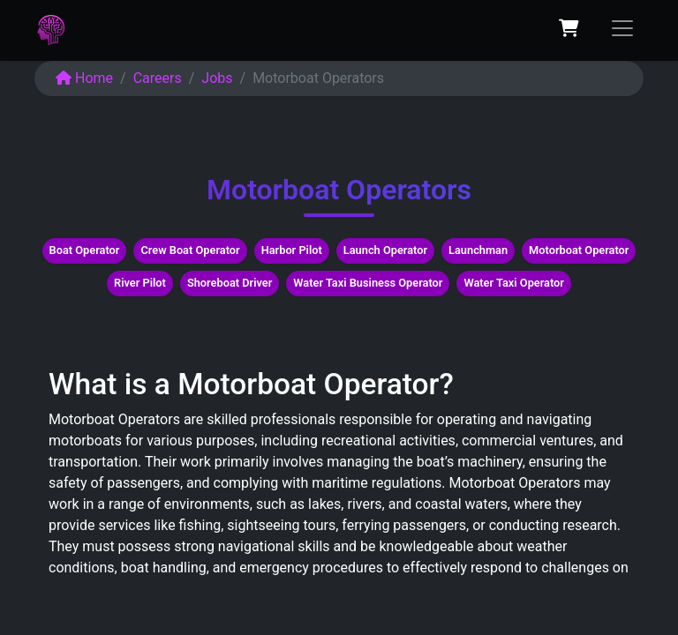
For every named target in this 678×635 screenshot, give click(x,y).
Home (84, 78)
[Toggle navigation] (622, 28)
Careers (157, 78)
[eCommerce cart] (568, 28)
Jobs (216, 78)
